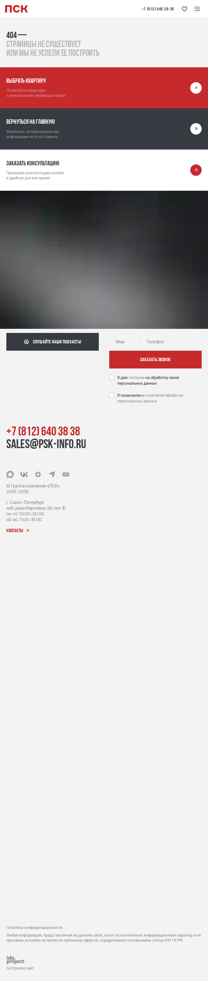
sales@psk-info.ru (46, 443)
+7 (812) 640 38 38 (43, 431)
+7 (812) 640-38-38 (158, 8)
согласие (137, 377)
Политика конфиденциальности (34, 927)
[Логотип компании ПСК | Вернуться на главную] (16, 9)
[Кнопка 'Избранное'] (184, 9)
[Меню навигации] (197, 9)
